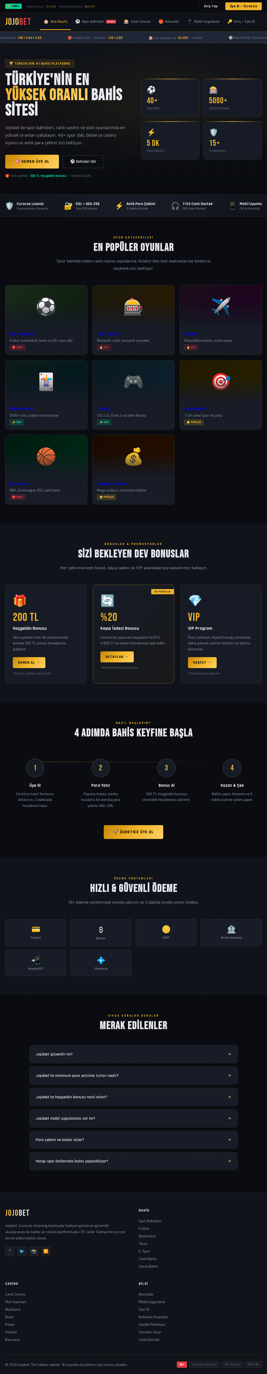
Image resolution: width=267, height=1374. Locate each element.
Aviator (11, 1332)
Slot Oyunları (15, 1301)
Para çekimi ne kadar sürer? (60, 1140)
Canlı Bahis (148, 1258)
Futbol (144, 1228)
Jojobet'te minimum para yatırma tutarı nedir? (77, 1075)
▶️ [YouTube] (45, 1251)
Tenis (143, 1243)
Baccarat (12, 1339)
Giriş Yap (211, 6)
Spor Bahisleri (95, 22)
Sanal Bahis (148, 1266)
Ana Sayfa (55, 22)
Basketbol (147, 1236)
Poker (10, 1324)
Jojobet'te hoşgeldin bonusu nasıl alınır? (71, 1097)
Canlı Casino (137, 22)
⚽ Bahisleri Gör (83, 161)
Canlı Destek (149, 1339)
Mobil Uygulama (203, 22)
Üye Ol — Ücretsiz (243, 6)
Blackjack (13, 1309)
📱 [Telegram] (10, 1251)
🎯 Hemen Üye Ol (32, 161)
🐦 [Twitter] (22, 1251)
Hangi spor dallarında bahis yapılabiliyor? (72, 1161)
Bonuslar (169, 22)
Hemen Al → (29, 662)
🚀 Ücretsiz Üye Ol (133, 832)
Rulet (9, 1317)
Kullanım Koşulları (153, 1317)
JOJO (18, 22)
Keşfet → (202, 662)
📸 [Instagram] (34, 1251)
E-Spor (144, 1251)
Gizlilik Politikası (152, 1324)
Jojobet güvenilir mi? (54, 1054)
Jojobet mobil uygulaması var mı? (65, 1118)
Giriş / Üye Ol (241, 22)
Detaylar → (117, 657)
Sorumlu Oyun (150, 1332)
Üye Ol (144, 1309)
